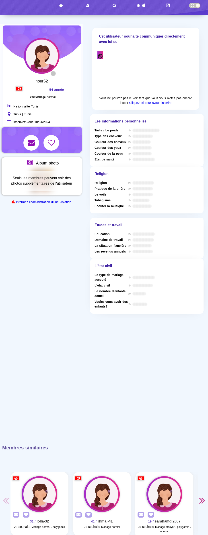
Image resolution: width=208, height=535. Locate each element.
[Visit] (39, 494)
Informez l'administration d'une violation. (44, 202)
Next (202, 500)
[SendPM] (14, 515)
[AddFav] (25, 515)
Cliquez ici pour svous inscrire (150, 103)
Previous (6, 500)
